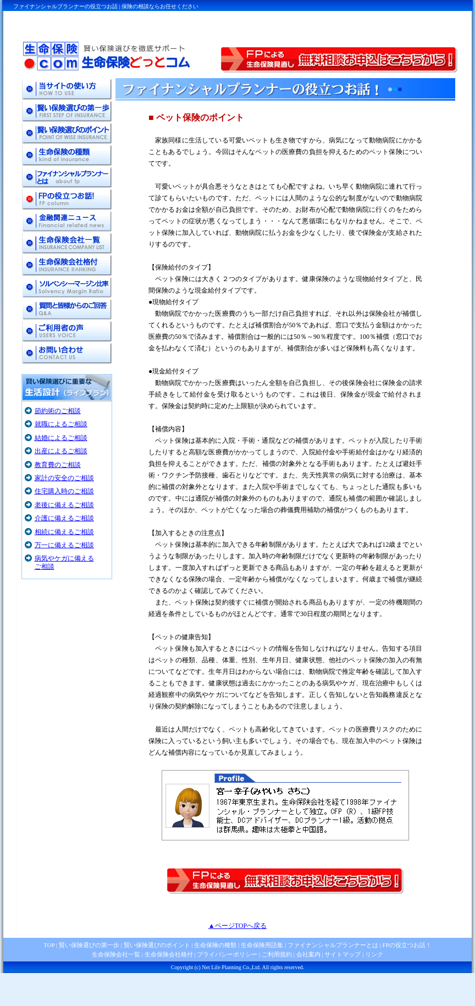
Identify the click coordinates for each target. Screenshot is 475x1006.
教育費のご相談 (58, 465)
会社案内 (308, 954)
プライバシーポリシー (227, 954)
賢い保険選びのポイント (156, 945)
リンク (374, 954)
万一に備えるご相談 (64, 545)
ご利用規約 (277, 954)
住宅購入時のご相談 (64, 491)
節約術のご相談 (58, 411)
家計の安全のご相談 (64, 478)
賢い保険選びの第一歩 (89, 945)
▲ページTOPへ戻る (237, 926)
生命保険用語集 (262, 945)
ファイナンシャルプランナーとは (333, 945)
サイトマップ (342, 954)
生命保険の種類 (215, 945)
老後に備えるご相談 (64, 505)
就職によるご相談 (61, 424)
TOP (48, 945)
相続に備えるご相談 (64, 532)
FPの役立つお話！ (406, 945)
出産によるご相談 (61, 451)
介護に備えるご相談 (64, 518)
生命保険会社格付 (169, 954)
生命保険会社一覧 (116, 954)
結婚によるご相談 (61, 438)
